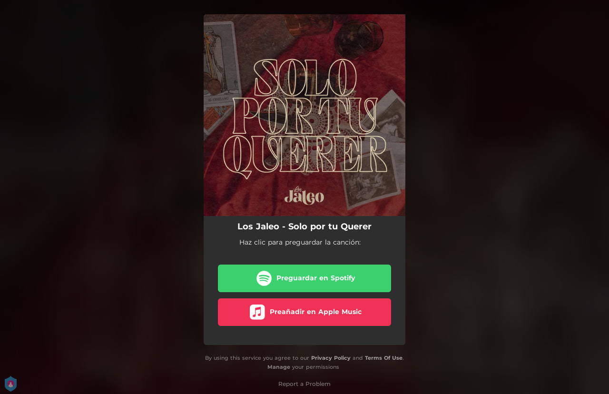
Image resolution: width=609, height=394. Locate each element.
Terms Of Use (384, 358)
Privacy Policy (331, 358)
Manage (278, 367)
